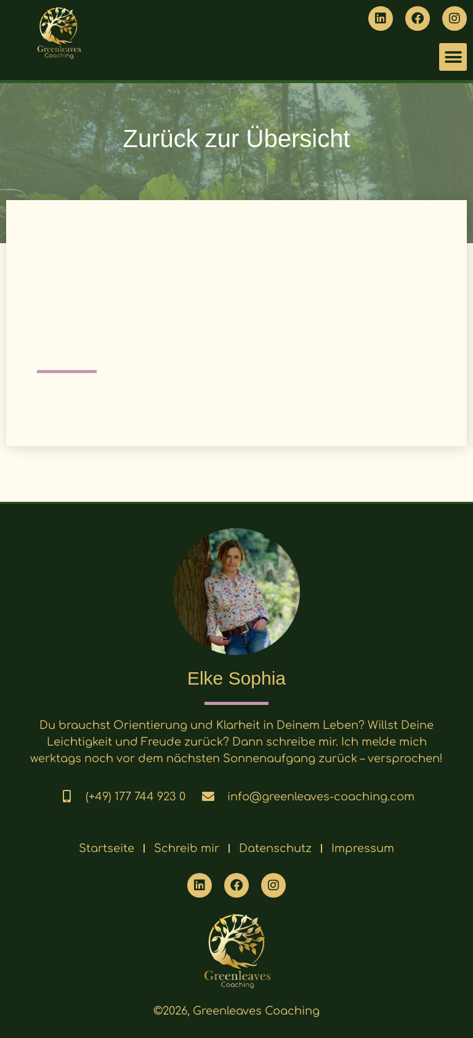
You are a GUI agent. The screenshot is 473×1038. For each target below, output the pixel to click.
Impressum (362, 848)
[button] (453, 57)
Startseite (106, 848)
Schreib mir (186, 848)
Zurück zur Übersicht (236, 138)
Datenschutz (275, 848)
